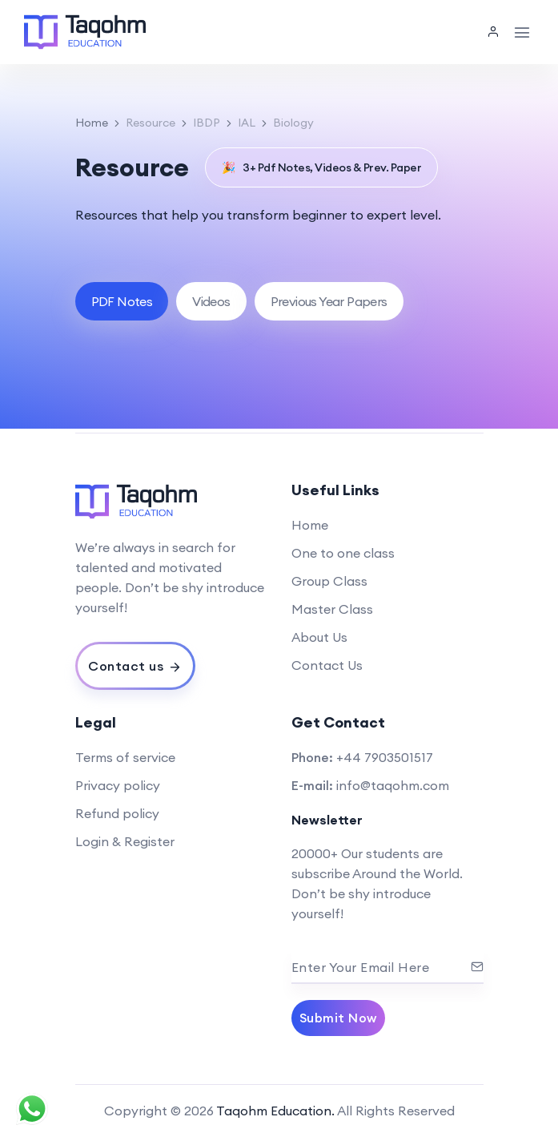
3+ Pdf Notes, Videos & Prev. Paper (322, 167)
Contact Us (327, 665)
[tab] (122, 301)
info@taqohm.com (392, 785)
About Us (319, 637)
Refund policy (117, 813)
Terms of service (125, 757)
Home (91, 122)
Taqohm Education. (275, 1111)
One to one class (343, 553)
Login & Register (125, 841)
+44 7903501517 (384, 757)
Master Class (332, 609)
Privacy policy (117, 785)
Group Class (329, 581)
